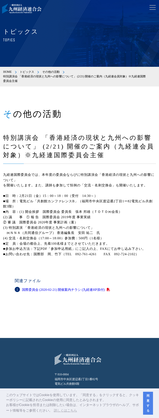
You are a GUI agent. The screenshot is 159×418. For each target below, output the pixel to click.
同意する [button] (148, 403)
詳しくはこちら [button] (65, 410)
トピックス (27, 71)
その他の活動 (51, 71)
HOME (7, 71)
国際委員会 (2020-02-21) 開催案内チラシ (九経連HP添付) (63, 289)
